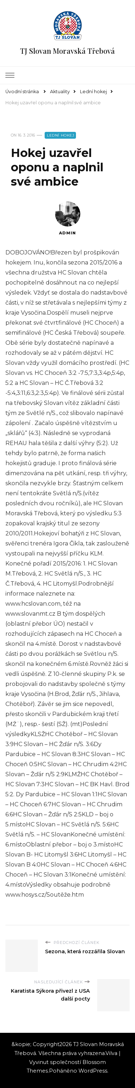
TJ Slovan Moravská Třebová (67, 51)
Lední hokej (61, 135)
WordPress (92, 1071)
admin (67, 218)
